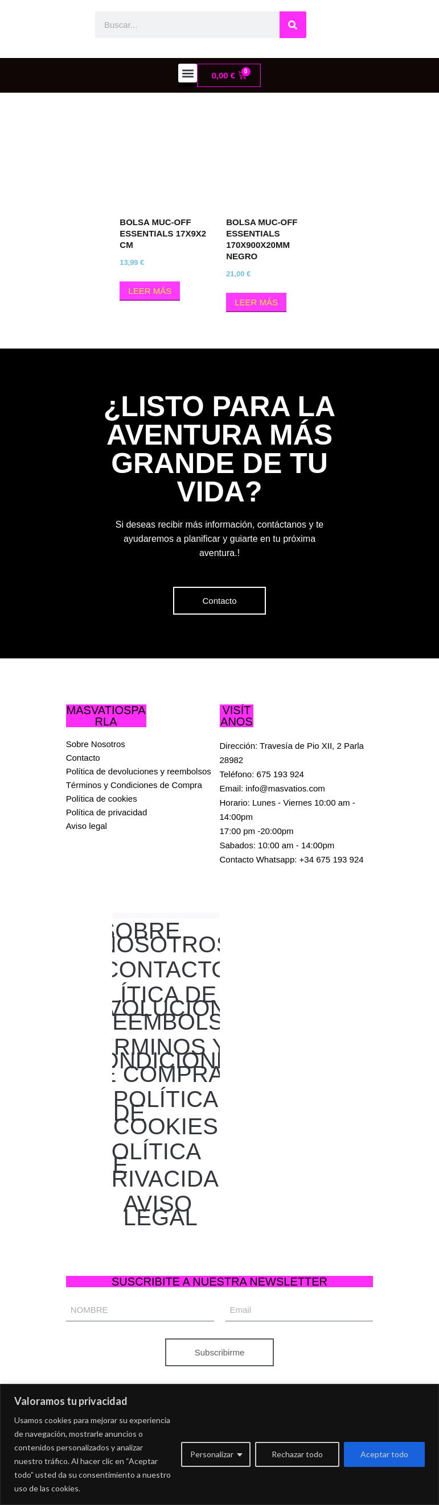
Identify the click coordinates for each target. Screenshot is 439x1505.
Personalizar (211, 1454)
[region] (219, 1444)
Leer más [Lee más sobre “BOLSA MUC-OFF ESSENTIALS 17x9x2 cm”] (149, 291)
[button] (187, 73)
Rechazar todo (297, 1454)
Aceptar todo (384, 1454)
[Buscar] (293, 24)
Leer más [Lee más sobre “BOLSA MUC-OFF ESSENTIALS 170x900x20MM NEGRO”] (256, 302)
